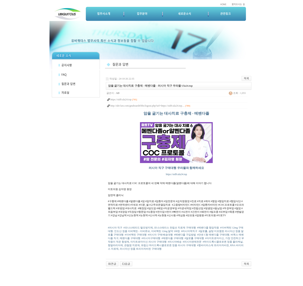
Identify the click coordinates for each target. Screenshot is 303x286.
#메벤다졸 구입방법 (185, 234)
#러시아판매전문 (192, 241)
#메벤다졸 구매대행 (172, 238)
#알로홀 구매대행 (194, 238)
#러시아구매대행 (151, 238)
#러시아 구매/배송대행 (160, 234)
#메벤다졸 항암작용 (208, 227)
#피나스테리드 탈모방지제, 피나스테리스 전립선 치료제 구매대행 (160, 227)
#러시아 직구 (115, 227)
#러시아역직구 (189, 231)
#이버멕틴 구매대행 (136, 234)
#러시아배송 (175, 241)
